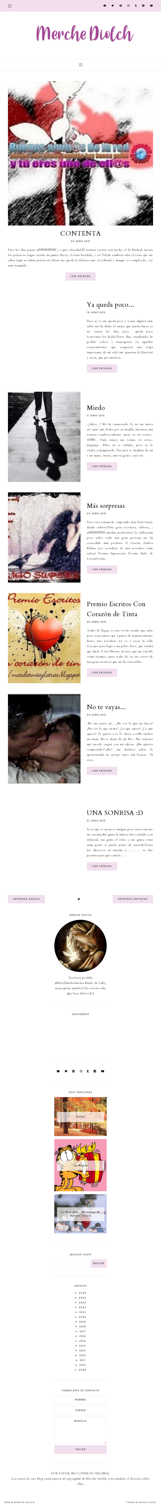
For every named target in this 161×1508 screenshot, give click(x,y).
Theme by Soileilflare (141, 1502)
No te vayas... (106, 707)
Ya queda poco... (110, 304)
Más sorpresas (106, 506)
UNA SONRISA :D (115, 813)
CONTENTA (80, 233)
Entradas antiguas (133, 899)
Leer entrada (81, 276)
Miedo (96, 408)
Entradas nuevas (26, 899)
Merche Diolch (24, 1502)
